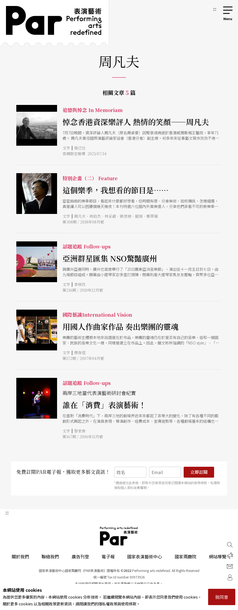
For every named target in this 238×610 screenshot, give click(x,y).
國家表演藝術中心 (144, 556)
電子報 (108, 556)
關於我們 (20, 556)
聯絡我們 (50, 556)
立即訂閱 (199, 472)
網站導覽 (217, 556)
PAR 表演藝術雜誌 (119, 536)
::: (214, 8)
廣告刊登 (80, 556)
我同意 (221, 597)
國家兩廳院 (185, 556)
